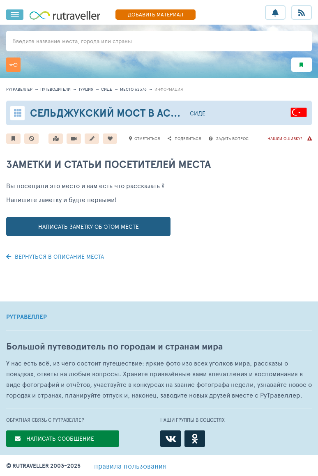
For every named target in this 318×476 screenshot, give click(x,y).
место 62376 (133, 89)
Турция (85, 89)
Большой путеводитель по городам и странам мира (114, 346)
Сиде (106, 89)
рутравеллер (19, 89)
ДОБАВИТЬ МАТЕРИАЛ (155, 14)
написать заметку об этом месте (88, 226)
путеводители (55, 89)
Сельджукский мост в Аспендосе (124, 112)
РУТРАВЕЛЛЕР (26, 317)
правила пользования (130, 466)
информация (168, 89)
